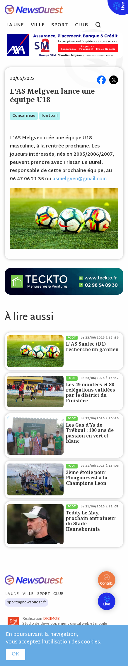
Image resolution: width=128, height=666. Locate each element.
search (101, 25)
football (50, 115)
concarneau (23, 115)
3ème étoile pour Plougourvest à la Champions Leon (86, 477)
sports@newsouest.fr (26, 602)
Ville (38, 25)
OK (15, 654)
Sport (59, 25)
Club (81, 25)
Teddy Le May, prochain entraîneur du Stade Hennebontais (91, 521)
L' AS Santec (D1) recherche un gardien (92, 346)
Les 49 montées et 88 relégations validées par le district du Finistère (90, 393)
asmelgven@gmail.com (79, 179)
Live (106, 4)
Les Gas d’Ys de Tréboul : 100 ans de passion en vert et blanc (90, 433)
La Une (15, 25)
